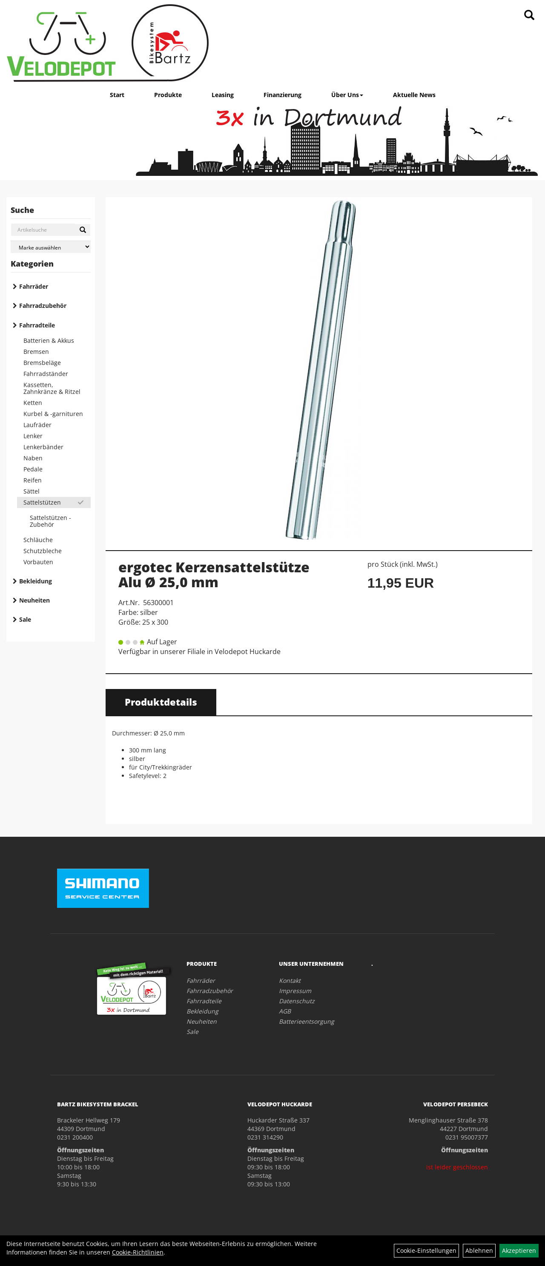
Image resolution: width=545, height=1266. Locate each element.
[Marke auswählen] (51, 247)
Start (117, 95)
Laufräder (37, 425)
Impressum (295, 991)
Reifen (32, 480)
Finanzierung (282, 95)
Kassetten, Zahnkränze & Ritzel (51, 388)
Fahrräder (33, 286)
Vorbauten (38, 562)
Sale (25, 619)
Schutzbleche (42, 551)
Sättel (31, 491)
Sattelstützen (42, 502)
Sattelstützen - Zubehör (50, 521)
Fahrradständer (45, 374)
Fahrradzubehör (42, 305)
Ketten (32, 403)
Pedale (33, 469)
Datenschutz (297, 1001)
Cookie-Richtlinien (138, 1252)
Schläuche (38, 540)
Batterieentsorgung (306, 1021)
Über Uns (347, 95)
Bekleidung (35, 581)
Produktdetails (161, 701)
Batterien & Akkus (48, 340)
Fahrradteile (37, 325)
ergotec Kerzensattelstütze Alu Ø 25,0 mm (214, 574)
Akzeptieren (519, 1250)
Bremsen (36, 351)
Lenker (33, 436)
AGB (285, 1011)
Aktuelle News (414, 95)
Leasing (223, 95)
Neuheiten (34, 600)
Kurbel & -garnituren (53, 414)
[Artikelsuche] (529, 16)
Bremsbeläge (42, 363)
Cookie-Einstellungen (426, 1250)
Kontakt (290, 980)
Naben (33, 458)
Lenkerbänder (43, 447)
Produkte (168, 95)
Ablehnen (479, 1250)
